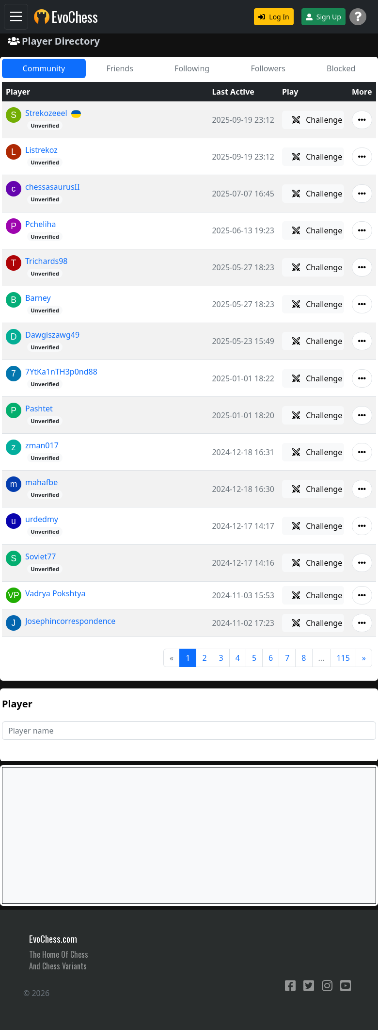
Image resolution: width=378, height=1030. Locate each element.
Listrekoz (41, 150)
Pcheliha (40, 224)
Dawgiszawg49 (52, 334)
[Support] (357, 16)
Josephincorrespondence (70, 621)
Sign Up (323, 16)
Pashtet (39, 408)
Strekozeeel (46, 113)
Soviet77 (40, 556)
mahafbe (41, 482)
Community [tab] (44, 68)
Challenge (317, 119)
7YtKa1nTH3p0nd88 (61, 371)
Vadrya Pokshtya (55, 593)
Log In (273, 16)
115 (342, 658)
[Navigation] (16, 17)
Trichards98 (46, 261)
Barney (38, 298)
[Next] (364, 658)
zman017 (42, 445)
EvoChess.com (53, 939)
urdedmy (41, 519)
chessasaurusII (52, 186)
